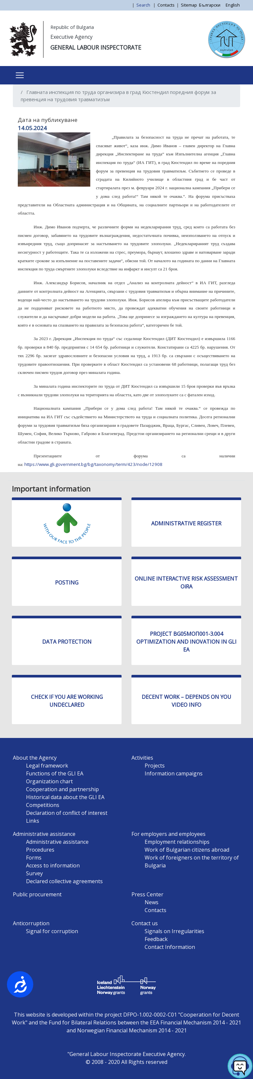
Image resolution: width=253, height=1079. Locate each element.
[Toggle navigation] (20, 75)
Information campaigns (174, 773)
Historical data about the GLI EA (65, 797)
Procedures (40, 849)
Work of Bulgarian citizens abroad (187, 849)
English (233, 5)
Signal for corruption (52, 931)
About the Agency (35, 757)
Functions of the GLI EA (54, 773)
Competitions (42, 805)
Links (32, 820)
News (151, 902)
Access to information (53, 865)
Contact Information (170, 947)
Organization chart (49, 781)
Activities (142, 757)
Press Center (147, 894)
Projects (155, 765)
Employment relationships (177, 841)
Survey (34, 873)
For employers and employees (168, 834)
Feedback (156, 939)
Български (209, 5)
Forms (34, 857)
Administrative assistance (44, 834)
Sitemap (189, 5)
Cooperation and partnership (62, 789)
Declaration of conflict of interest (66, 812)
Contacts (166, 5)
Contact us (144, 923)
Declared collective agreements (64, 881)
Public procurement (37, 894)
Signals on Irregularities (174, 931)
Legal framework (47, 765)
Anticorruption (31, 923)
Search (143, 5)
